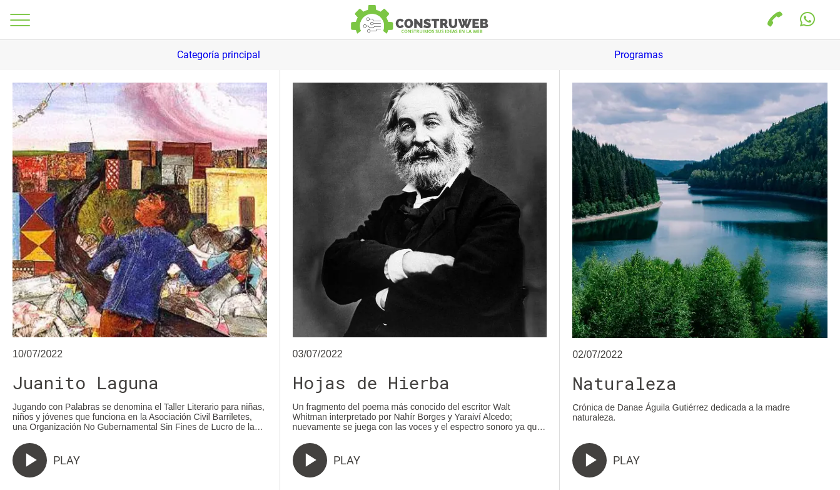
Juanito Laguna (86, 382)
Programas (638, 55)
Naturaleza (624, 383)
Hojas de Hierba (371, 382)
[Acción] (807, 20)
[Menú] (20, 20)
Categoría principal (218, 55)
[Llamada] (775, 20)
